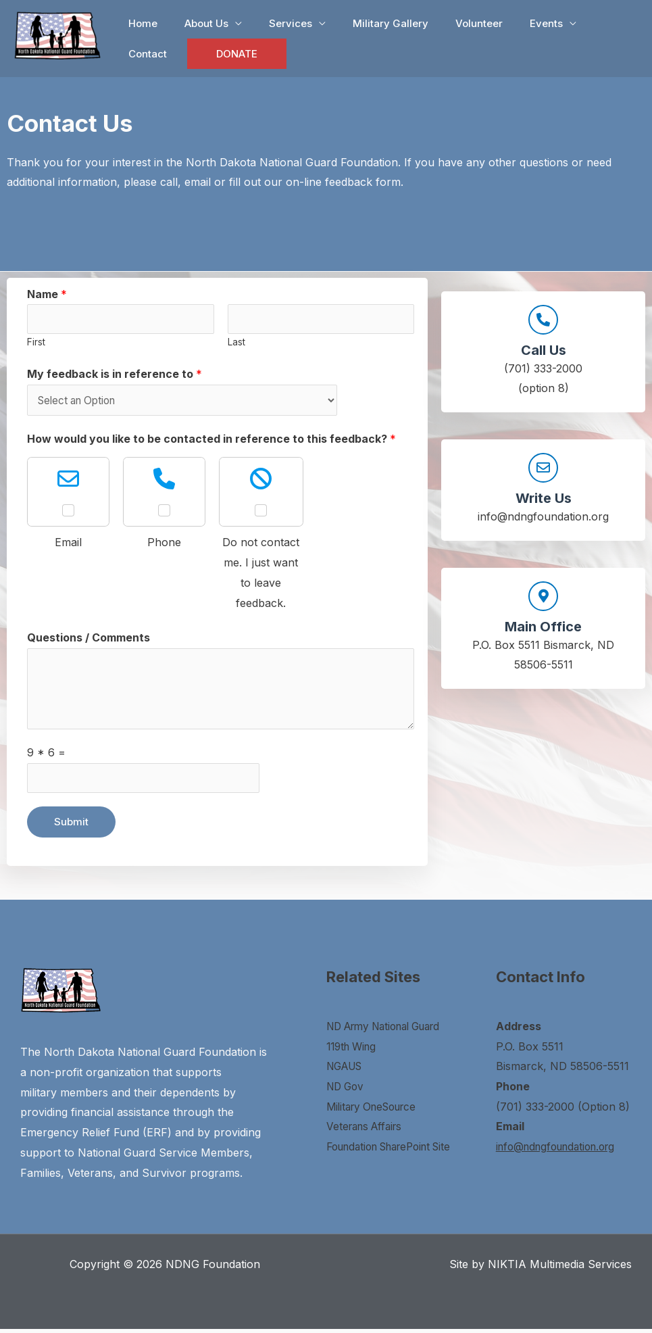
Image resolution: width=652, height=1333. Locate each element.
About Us (196, 23)
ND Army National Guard (391, 1030)
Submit (71, 825)
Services (273, 23)
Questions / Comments (88, 640)
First (36, 343)
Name (47, 294)
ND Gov (347, 1090)
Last (236, 343)
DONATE (168, 53)
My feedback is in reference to (114, 375)
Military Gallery (367, 23)
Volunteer (448, 23)
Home (139, 23)
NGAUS (347, 1070)
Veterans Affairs (367, 1131)
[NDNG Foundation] (57, 34)
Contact (578, 23)
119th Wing (354, 1050)
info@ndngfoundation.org (561, 1150)
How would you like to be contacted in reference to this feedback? (211, 441)
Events (509, 23)
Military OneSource (376, 1110)
